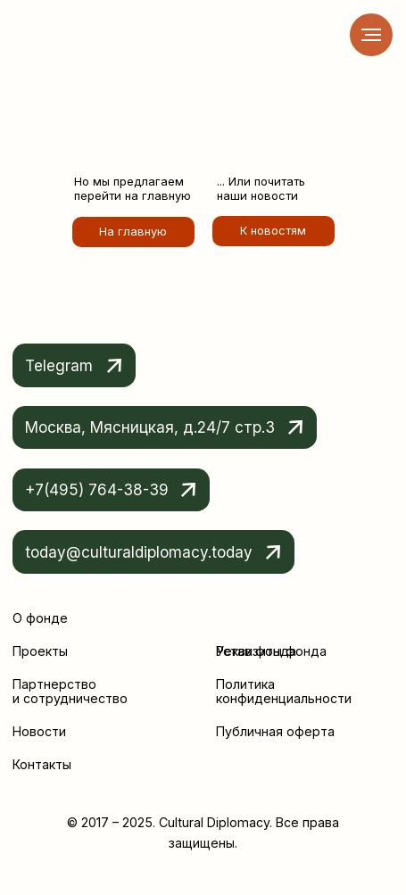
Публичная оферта (275, 731)
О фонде (40, 618)
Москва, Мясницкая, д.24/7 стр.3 (150, 427)
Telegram (59, 365)
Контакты (41, 764)
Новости (39, 731)
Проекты (40, 651)
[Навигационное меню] (371, 35)
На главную (133, 231)
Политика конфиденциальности (284, 691)
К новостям (273, 230)
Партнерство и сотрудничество (70, 691)
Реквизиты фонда (271, 651)
